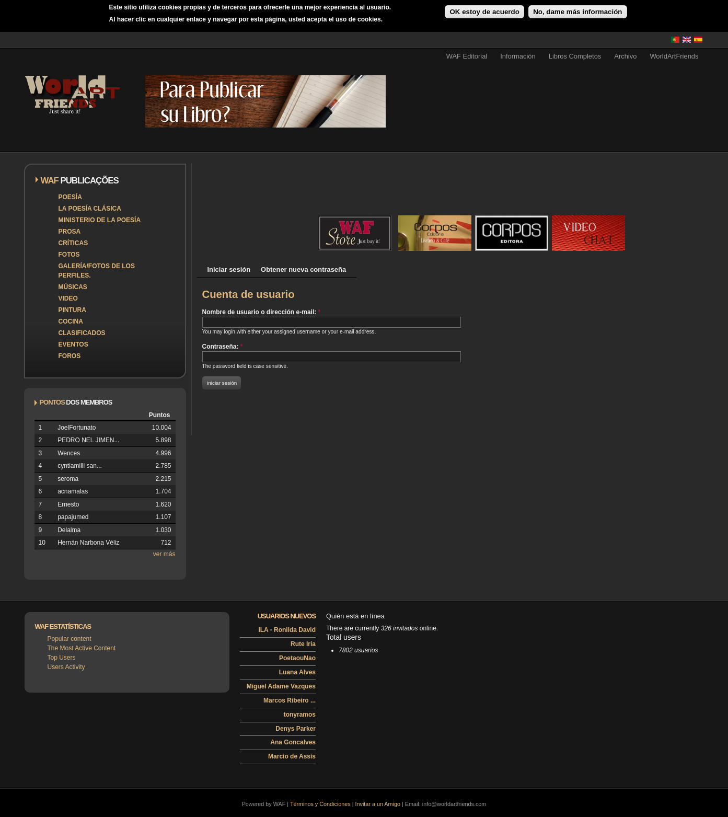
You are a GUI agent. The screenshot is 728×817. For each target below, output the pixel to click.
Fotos (69, 254)
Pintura (72, 310)
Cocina (71, 321)
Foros (70, 356)
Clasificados (82, 333)
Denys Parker (295, 728)
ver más (164, 554)
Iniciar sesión (229, 269)
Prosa (70, 231)
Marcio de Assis (292, 756)
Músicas (73, 287)
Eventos (73, 344)
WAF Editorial (467, 56)
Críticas (73, 243)
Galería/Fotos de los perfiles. (97, 270)
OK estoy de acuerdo (484, 12)
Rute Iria (303, 644)
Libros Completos (575, 56)
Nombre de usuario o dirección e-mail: (261, 312)
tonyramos (300, 714)
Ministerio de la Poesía (100, 220)
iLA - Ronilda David (287, 630)
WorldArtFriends (674, 56)
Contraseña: (222, 346)
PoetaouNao (297, 658)
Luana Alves (297, 672)
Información (518, 56)
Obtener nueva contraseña (303, 269)
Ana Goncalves (293, 742)
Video (68, 298)
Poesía (70, 197)
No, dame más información (577, 12)
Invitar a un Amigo (377, 804)
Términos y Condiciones (320, 804)
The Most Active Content (82, 648)
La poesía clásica (90, 208)
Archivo (625, 56)
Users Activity (66, 667)
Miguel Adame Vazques (281, 686)
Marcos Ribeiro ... (289, 700)
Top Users (62, 657)
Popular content (69, 638)
